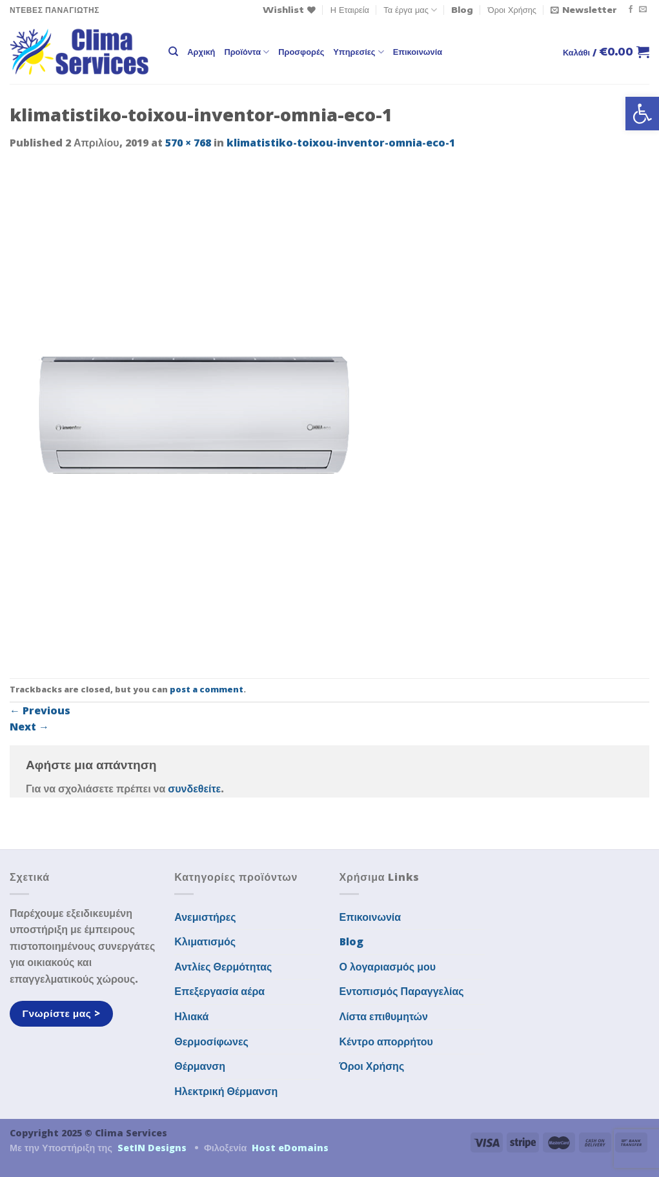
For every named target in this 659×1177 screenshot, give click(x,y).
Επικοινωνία (417, 51)
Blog (462, 10)
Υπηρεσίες (358, 52)
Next (29, 726)
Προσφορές (301, 51)
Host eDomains (290, 1148)
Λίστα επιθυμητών (384, 1016)
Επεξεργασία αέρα (219, 991)
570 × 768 (188, 143)
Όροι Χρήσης (512, 10)
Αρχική (201, 51)
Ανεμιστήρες (205, 917)
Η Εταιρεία (349, 10)
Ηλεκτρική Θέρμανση (226, 1091)
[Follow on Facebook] (630, 9)
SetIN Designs (152, 1148)
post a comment (206, 689)
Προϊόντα (246, 52)
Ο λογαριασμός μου (388, 967)
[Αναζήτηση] (173, 51)
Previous (40, 710)
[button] (642, 113)
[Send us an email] (643, 9)
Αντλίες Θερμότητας (223, 967)
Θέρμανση (199, 1066)
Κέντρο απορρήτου (386, 1041)
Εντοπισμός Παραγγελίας (402, 991)
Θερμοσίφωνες (211, 1041)
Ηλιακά (191, 1016)
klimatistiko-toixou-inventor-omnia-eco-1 (341, 143)
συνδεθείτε (194, 788)
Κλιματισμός (205, 941)
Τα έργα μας (410, 10)
